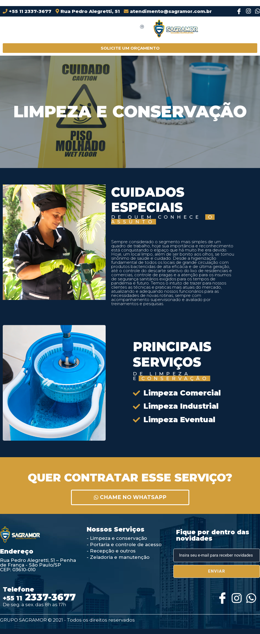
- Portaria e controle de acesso (124, 544)
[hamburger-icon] (142, 27)
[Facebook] (238, 11)
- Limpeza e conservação (117, 538)
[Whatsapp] (250, 596)
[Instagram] (247, 11)
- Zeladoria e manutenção (118, 557)
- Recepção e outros (111, 551)
